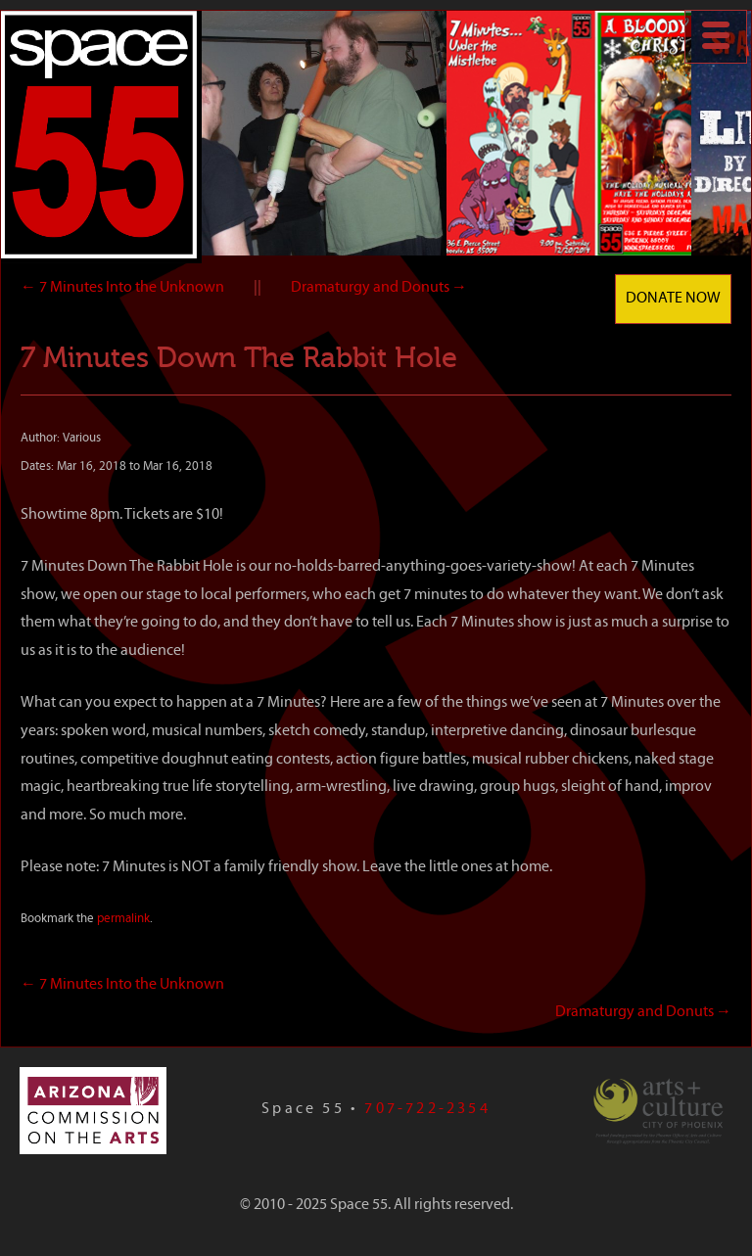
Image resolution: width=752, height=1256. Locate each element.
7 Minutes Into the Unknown (122, 288)
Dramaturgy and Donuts (379, 288)
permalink (123, 918)
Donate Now (673, 298)
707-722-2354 (427, 1109)
